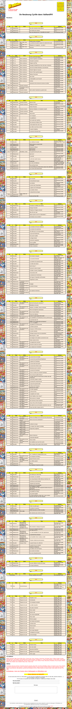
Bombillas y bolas (46, 665)
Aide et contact (60, 10)
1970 (36, 579)
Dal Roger (47, 658)
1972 (36, 639)
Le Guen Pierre (56, 659)
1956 (36, 200)
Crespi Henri (41, 658)
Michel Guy (15, 660)
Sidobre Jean (15, 661)
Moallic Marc (21, 660)
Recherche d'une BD (60, 5)
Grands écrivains (40, 667)
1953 (36, 97)
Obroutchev (47, 660)
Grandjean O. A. (39, 659)
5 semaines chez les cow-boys (12, 665)
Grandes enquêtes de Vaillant (30, 667)
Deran (51, 658)
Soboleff (20, 661)
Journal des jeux (12, 668)
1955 (36, 173)
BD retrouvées (60, 7)
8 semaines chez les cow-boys (26, 665)
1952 (36, 52)
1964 (36, 500)
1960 (36, 351)
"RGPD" (51, 707)
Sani (11, 661)
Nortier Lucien (34, 660)
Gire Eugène (16, 659)
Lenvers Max (62, 659)
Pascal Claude (58, 660)
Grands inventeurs (48, 667)
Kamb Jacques (49, 659)
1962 (36, 449)
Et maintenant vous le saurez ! (16, 667)
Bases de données (60, 4)
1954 (36, 136)
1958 (36, 250)
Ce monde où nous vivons (56, 665)
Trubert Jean (30, 661)
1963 (36, 469)
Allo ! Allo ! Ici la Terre (37, 665)
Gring (44, 659)
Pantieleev (52, 660)
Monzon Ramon (27, 660)
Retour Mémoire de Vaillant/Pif (36, 674)
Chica (33, 658)
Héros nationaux (55, 667)
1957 (36, 221)
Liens (60, 8)
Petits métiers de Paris (56, 668)
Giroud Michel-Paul (24, 659)
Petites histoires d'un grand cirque (44, 668)
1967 (36, 558)
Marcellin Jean (9, 660)
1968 (36, 570)
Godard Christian (31, 659)
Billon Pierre (22, 658)
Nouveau (60, 2)
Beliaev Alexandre (10, 658)
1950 (36, 23)
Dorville (61, 658)
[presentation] (36, 698)
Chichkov (37, 658)
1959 (36, 297)
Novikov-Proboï (41, 660)
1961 (36, 412)
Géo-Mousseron (9, 659)
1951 (36, 36)
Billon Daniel (17, 658)
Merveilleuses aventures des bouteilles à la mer (27, 668)
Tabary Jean (24, 661)
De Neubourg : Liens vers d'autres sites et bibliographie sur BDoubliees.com (26, 671)
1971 (36, 592)
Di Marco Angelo (56, 658)
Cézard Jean (28, 658)
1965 (36, 517)
